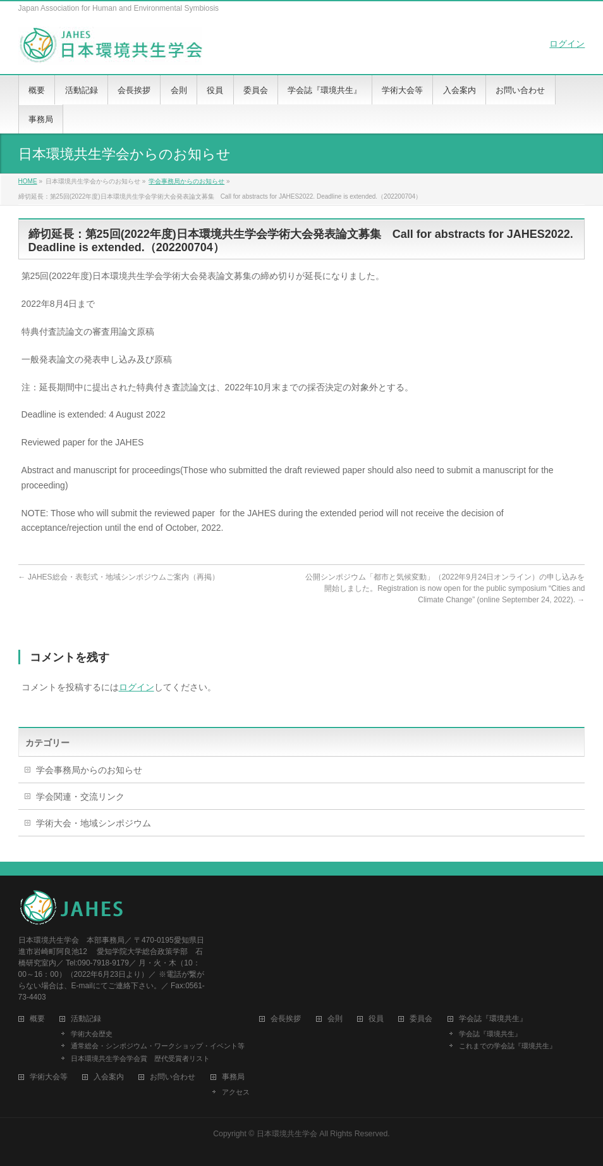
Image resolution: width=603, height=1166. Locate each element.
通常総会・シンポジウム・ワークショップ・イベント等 (158, 1046)
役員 (376, 1019)
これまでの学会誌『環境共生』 (507, 1046)
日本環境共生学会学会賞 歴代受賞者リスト (140, 1058)
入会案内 (109, 1077)
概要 (37, 1019)
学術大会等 (49, 1077)
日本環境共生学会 (287, 1133)
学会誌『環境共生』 (490, 1034)
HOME (27, 181)
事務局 (233, 1077)
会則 (335, 1019)
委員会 (421, 1019)
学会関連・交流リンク (80, 796)
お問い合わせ (172, 1077)
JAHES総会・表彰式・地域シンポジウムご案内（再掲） (118, 577)
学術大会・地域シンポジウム (93, 823)
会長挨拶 (286, 1019)
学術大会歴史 (92, 1034)
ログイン (567, 44)
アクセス (236, 1092)
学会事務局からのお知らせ (186, 181)
